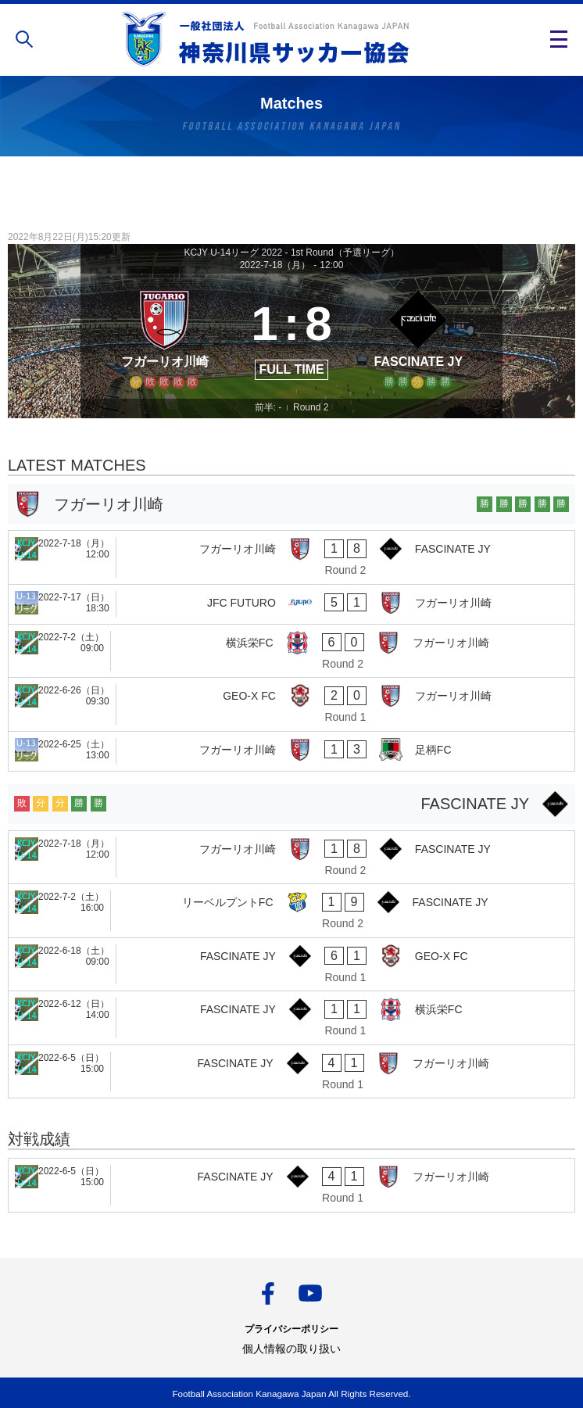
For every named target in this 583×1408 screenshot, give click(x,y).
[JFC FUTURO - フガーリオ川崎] (291, 604)
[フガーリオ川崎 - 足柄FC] (291, 751)
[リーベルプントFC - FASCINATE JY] (291, 910)
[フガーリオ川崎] (164, 336)
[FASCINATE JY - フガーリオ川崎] (291, 1071)
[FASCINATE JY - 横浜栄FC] (291, 1017)
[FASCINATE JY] (418, 336)
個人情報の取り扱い (291, 1348)
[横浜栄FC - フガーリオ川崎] (291, 651)
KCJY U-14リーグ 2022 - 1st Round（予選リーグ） (291, 252)
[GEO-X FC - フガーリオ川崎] (291, 704)
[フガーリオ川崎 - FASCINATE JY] (291, 557)
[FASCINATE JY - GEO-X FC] (291, 964)
